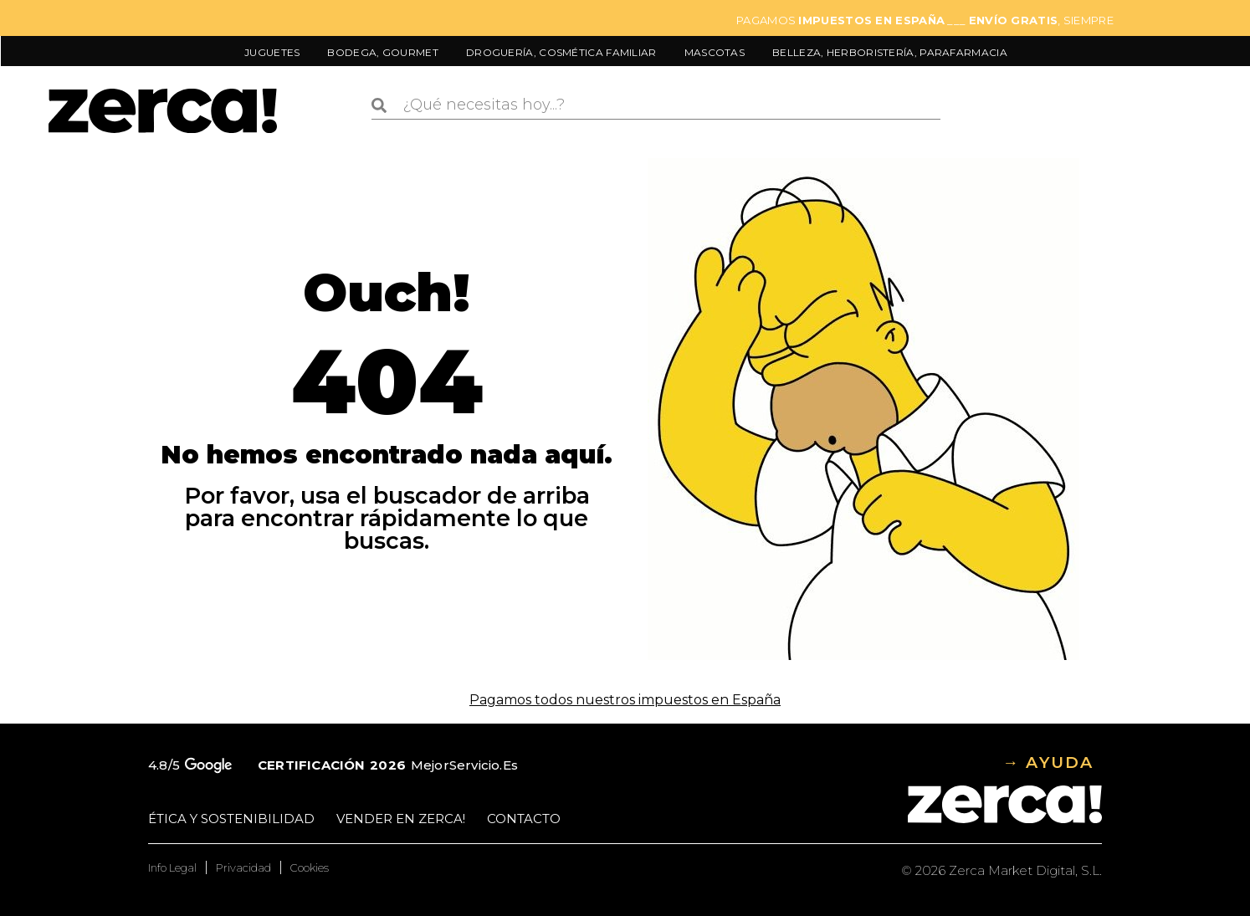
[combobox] (655, 105)
